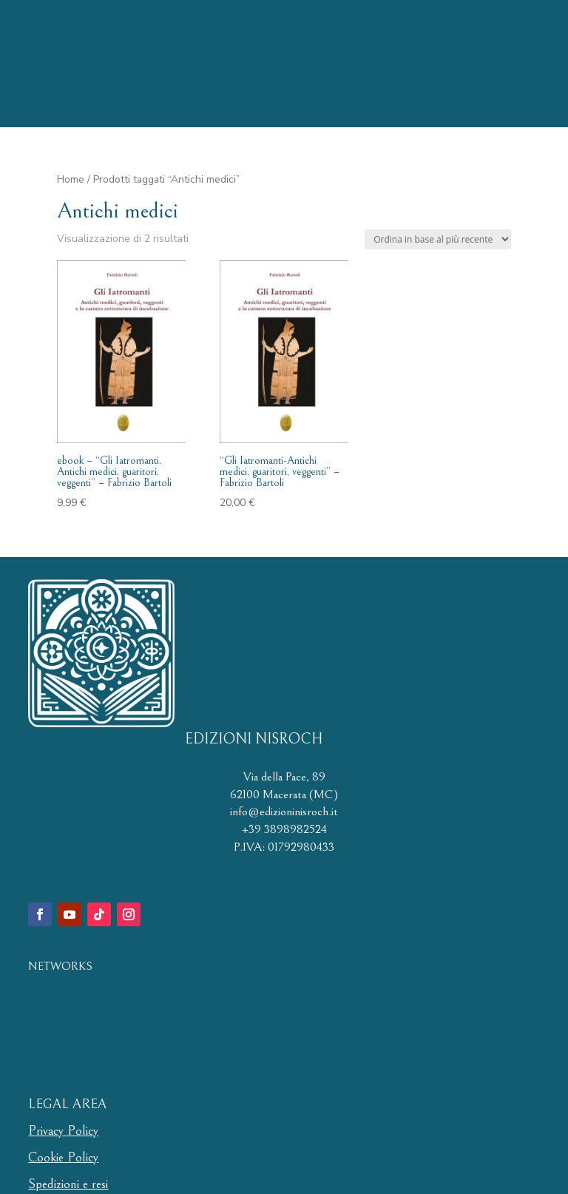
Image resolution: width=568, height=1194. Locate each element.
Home (70, 179)
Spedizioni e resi (68, 1184)
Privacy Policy (63, 1131)
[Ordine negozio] (438, 239)
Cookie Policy (63, 1157)
